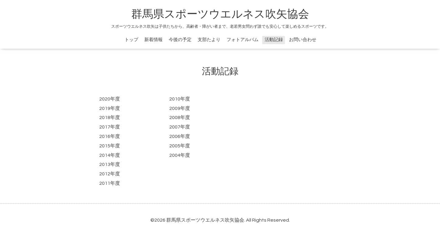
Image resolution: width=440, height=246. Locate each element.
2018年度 (109, 117)
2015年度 (109, 145)
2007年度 (179, 127)
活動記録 (274, 39)
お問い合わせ (302, 39)
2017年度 (109, 127)
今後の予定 (180, 39)
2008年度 (179, 117)
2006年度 (179, 136)
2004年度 (179, 155)
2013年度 (109, 164)
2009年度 (179, 108)
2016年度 (109, 136)
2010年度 (179, 99)
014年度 (111, 155)
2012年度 (109, 173)
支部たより (209, 39)
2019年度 (109, 108)
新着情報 (153, 39)
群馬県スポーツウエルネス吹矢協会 (220, 14)
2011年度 (109, 183)
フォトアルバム (243, 39)
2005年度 (179, 145)
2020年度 (109, 99)
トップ (131, 39)
